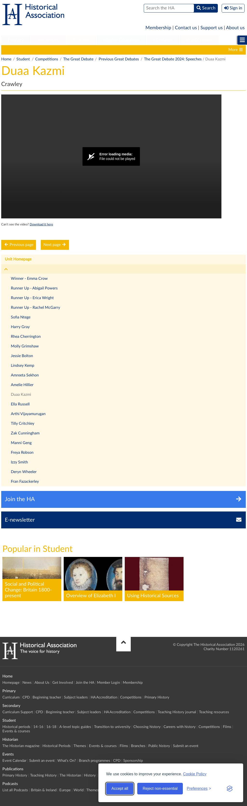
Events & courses (16, 731)
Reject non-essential (160, 788)
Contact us (186, 28)
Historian (163, 40)
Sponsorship (133, 761)
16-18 (63, 50)
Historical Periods (56, 746)
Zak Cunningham (25, 433)
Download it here (41, 224)
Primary (16, 40)
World (78, 790)
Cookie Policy (194, 774)
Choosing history (176, 50)
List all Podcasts (15, 790)
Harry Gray (20, 327)
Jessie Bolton (22, 356)
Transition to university (135, 50)
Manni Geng (21, 443)
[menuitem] (16, 40)
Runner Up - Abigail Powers (34, 288)
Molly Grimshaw (25, 346)
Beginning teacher (47, 697)
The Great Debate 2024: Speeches (173, 59)
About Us (41, 682)
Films (227, 727)
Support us (211, 28)
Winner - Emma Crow (29, 279)
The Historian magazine (21, 746)
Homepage (11, 682)
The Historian (70, 775)
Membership (158, 28)
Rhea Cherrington (26, 336)
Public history (159, 746)
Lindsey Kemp (22, 365)
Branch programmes (94, 761)
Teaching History (43, 775)
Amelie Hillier (22, 385)
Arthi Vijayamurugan (28, 414)
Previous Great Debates (119, 59)
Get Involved (62, 682)
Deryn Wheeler (24, 472)
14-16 (46, 50)
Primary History (156, 697)
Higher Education (121, 40)
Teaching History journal (177, 712)
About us (235, 28)
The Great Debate (78, 59)
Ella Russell (20, 404)
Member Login (108, 682)
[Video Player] (111, 156)
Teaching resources (214, 712)
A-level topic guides (92, 50)
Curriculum (11, 697)
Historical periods (19, 50)
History (90, 775)
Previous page (18, 245)
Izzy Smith (19, 462)
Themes (80, 746)
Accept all (119, 788)
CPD (26, 697)
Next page (54, 245)
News (27, 682)
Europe (65, 790)
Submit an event (185, 746)
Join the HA (85, 682)
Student (81, 40)
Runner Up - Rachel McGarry (35, 307)
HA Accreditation (104, 697)
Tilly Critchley (22, 423)
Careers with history (180, 727)
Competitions (46, 59)
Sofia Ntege (20, 317)
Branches (138, 746)
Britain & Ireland (43, 790)
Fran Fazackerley (25, 481)
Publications (199, 40)
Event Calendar (14, 761)
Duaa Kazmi (21, 394)
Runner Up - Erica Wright (32, 298)
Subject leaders (76, 697)
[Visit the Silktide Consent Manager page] (229, 788)
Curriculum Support (17, 712)
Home (6, 59)
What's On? (66, 761)
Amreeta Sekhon (25, 375)
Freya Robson (22, 452)
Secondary (48, 40)
